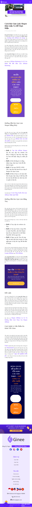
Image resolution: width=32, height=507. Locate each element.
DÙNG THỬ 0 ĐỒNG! (16, 108)
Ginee (6, 345)
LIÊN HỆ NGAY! (16, 283)
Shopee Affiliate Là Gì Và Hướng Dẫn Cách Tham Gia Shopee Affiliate (16, 320)
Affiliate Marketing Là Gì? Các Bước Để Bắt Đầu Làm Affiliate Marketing (16, 63)
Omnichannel (10, 347)
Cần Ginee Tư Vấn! (15, 398)
